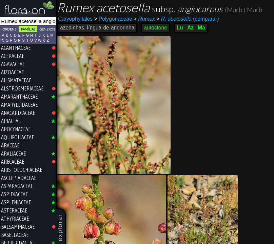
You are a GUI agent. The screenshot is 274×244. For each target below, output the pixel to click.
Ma (203, 27)
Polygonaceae (115, 19)
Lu (181, 27)
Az (192, 27)
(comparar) (189, 19)
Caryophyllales (77, 19)
